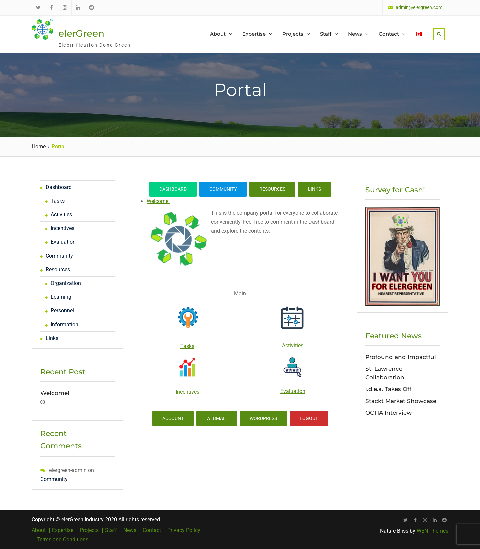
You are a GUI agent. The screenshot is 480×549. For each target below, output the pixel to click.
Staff (325, 34)
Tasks (187, 346)
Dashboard (173, 189)
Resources (272, 189)
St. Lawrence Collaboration (384, 373)
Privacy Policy (183, 530)
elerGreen (81, 33)
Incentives (187, 392)
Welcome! (158, 201)
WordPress (263, 418)
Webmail (216, 418)
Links (314, 189)
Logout (309, 418)
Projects (292, 34)
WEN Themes (432, 531)
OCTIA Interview (388, 412)
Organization (66, 283)
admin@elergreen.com (419, 7)
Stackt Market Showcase (400, 401)
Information (64, 324)
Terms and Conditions (62, 539)
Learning (61, 297)
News (355, 34)
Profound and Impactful (400, 357)
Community (223, 189)
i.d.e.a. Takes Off (388, 389)
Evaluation (292, 391)
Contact (389, 34)
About (218, 34)
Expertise (254, 34)
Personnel (62, 310)
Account (173, 418)
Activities (292, 345)
